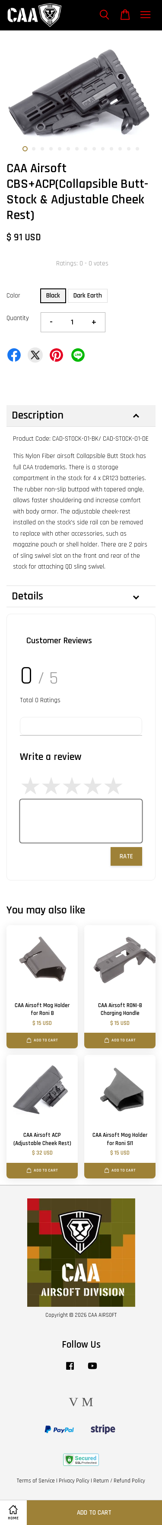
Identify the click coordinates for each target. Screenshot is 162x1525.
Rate (126, 856)
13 (128, 148)
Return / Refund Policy (119, 1480)
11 (111, 148)
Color (13, 295)
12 (120, 148)
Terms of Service (36, 1480)
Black (53, 295)
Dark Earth (87, 295)
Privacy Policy (74, 1480)
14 (137, 148)
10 (102, 148)
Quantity (17, 318)
